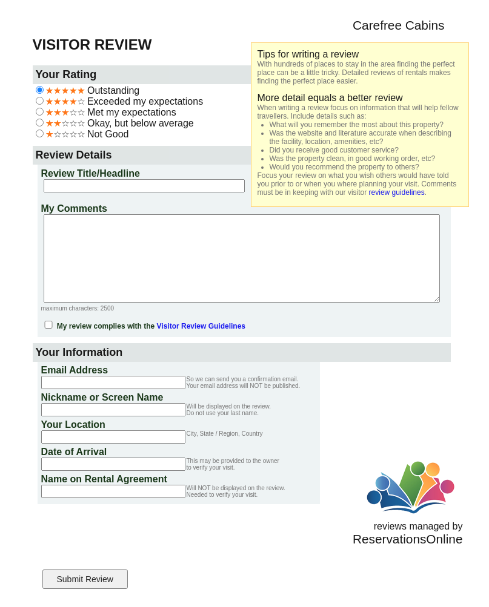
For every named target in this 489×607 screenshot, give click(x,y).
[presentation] (131, 533)
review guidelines (397, 192)
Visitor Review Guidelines (201, 326)
